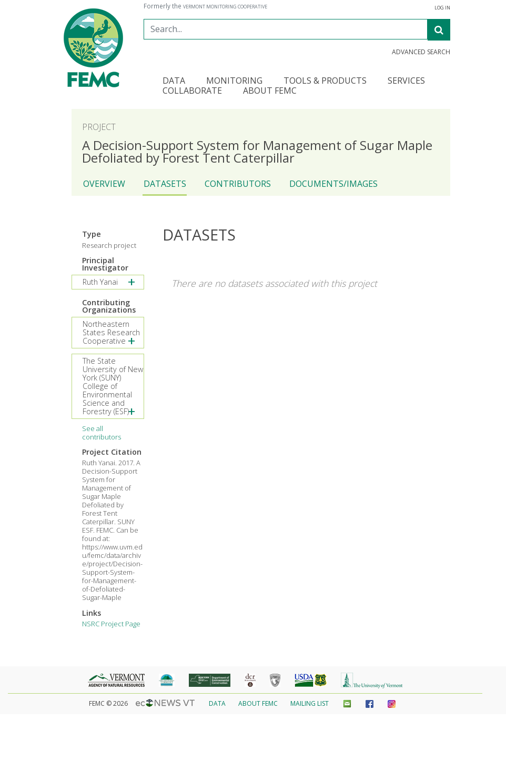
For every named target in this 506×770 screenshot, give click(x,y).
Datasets (165, 183)
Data (217, 703)
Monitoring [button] (234, 81)
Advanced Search (421, 52)
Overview (104, 183)
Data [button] (174, 81)
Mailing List (309, 703)
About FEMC (258, 703)
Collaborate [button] (192, 91)
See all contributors (101, 433)
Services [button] (406, 81)
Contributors (238, 183)
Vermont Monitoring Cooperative (225, 7)
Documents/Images (333, 183)
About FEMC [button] (270, 91)
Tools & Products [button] (325, 81)
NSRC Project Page (111, 623)
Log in (442, 8)
